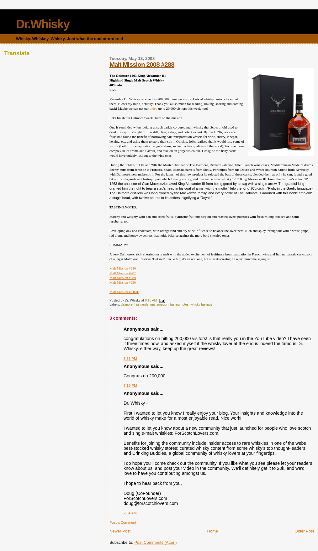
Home (212, 531)
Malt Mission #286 (122, 268)
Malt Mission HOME (124, 292)
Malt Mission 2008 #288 (141, 64)
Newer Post (119, 531)
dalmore (127, 304)
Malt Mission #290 (122, 282)
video (153, 108)
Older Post (304, 531)
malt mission (159, 304)
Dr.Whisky (43, 24)
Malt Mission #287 (122, 273)
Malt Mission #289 (122, 278)
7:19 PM (130, 385)
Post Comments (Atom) (155, 542)
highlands (142, 304)
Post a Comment (122, 522)
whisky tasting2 (201, 304)
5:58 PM (130, 358)
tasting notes (179, 304)
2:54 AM (130, 513)
